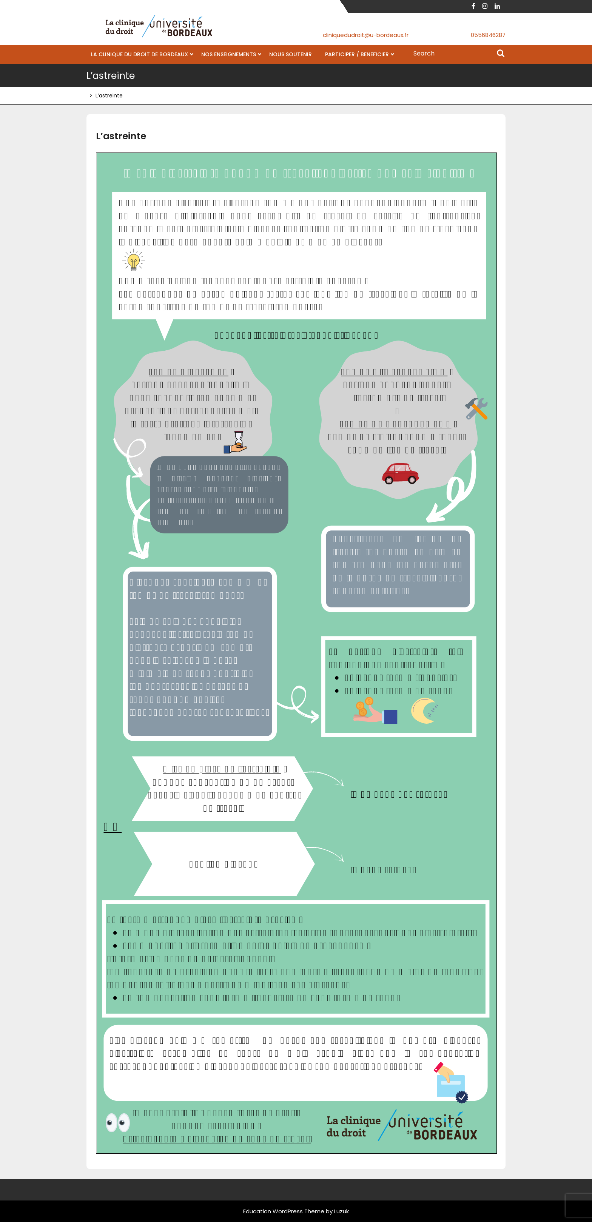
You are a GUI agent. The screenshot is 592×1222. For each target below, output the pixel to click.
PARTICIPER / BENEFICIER (357, 54)
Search (500, 54)
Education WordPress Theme (283, 1211)
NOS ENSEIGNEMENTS (228, 54)
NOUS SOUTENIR (290, 54)
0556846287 (488, 35)
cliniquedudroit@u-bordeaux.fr (366, 35)
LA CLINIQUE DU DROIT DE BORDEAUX (139, 54)
